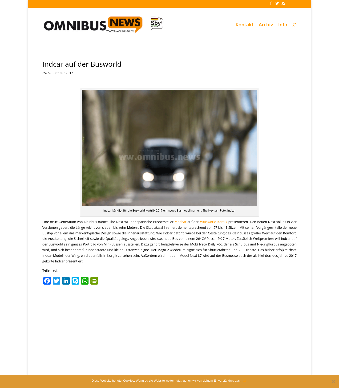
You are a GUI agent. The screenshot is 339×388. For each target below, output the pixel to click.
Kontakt (244, 25)
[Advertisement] (169, 322)
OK (245, 380)
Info (282, 25)
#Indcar (180, 222)
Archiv (266, 25)
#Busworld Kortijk (213, 222)
